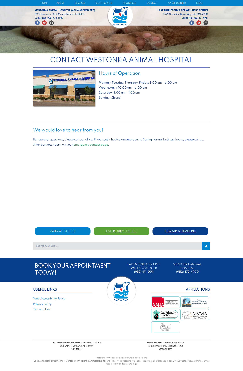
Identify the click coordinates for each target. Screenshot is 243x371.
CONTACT (153, 3)
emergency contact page (90, 144)
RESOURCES (130, 3)
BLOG (199, 3)
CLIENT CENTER (105, 3)
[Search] (206, 246)
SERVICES (81, 3)
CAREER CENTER (177, 3)
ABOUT (61, 3)
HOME (43, 3)
